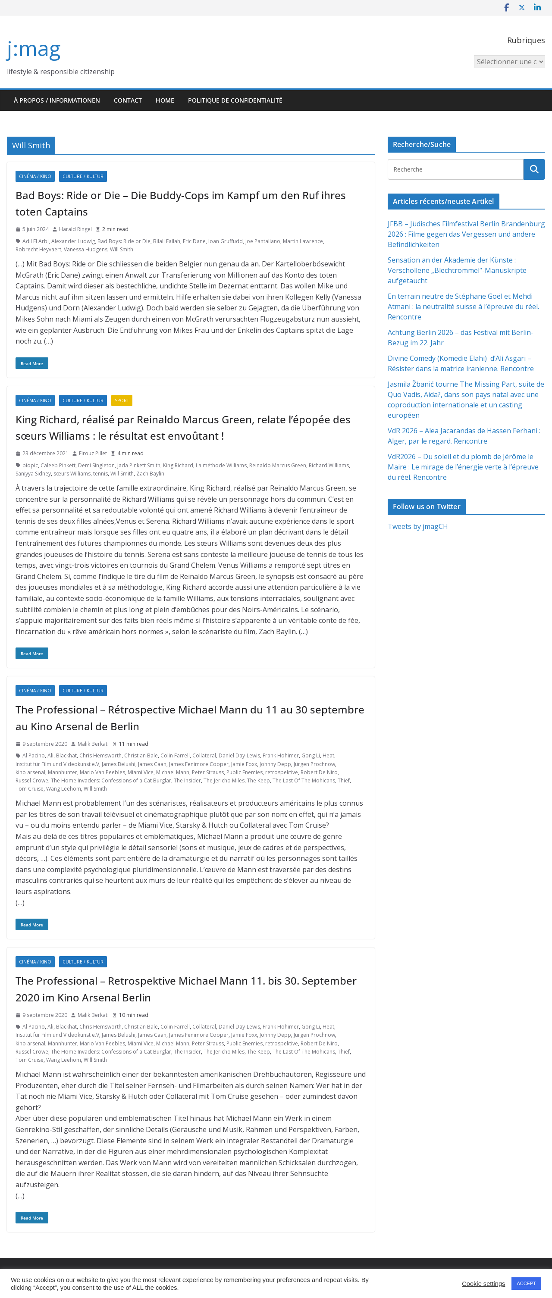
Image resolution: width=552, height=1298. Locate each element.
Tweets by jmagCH (418, 526)
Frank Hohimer (281, 755)
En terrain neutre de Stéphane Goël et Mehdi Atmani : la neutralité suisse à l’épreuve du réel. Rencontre (463, 306)
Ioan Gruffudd (225, 241)
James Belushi (118, 764)
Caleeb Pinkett (58, 465)
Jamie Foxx (244, 764)
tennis (100, 473)
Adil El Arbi (35, 241)
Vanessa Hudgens (85, 249)
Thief (344, 780)
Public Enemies (244, 772)
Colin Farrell (175, 755)
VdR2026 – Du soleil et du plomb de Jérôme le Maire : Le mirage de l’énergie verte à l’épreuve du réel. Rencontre (463, 467)
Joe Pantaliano (262, 241)
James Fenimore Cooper (199, 764)
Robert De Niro (319, 772)
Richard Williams (329, 465)
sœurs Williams (72, 473)
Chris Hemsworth (100, 755)
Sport (122, 400)
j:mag (33, 48)
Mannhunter (62, 772)
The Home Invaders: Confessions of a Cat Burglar (111, 780)
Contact (128, 100)
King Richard (178, 465)
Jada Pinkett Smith (138, 465)
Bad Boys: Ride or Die (124, 241)
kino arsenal (30, 772)
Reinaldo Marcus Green (277, 465)
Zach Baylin (150, 473)
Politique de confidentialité (235, 100)
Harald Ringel (75, 229)
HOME (165, 100)
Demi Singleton (96, 465)
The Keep (258, 780)
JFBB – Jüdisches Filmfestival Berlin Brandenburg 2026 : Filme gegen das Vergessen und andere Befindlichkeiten (466, 234)
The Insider (187, 780)
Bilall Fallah (166, 241)
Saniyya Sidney (33, 473)
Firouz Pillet (93, 453)
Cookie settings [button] (483, 1283)
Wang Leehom (63, 788)
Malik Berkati (93, 744)
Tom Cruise (30, 788)
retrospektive (281, 772)
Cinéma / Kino (35, 176)
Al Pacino (33, 755)
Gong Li (310, 755)
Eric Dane (194, 241)
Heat (328, 755)
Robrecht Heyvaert (38, 249)
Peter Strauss (208, 772)
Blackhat (66, 755)
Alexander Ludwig (73, 241)
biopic (30, 465)
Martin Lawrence (303, 241)
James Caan (152, 764)
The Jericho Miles (224, 780)
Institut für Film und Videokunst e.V (57, 764)
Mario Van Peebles (102, 772)
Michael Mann (172, 772)
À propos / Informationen (57, 100)
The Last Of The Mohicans (304, 780)
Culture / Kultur (83, 176)
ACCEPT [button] (526, 1283)
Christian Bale (141, 755)
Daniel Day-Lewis (239, 755)
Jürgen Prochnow (314, 764)
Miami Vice (141, 772)
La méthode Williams (221, 465)
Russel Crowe (32, 780)
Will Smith (121, 249)
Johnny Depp (275, 764)
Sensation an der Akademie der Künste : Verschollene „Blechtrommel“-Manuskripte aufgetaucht (457, 270)
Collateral (204, 755)
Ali (50, 755)
